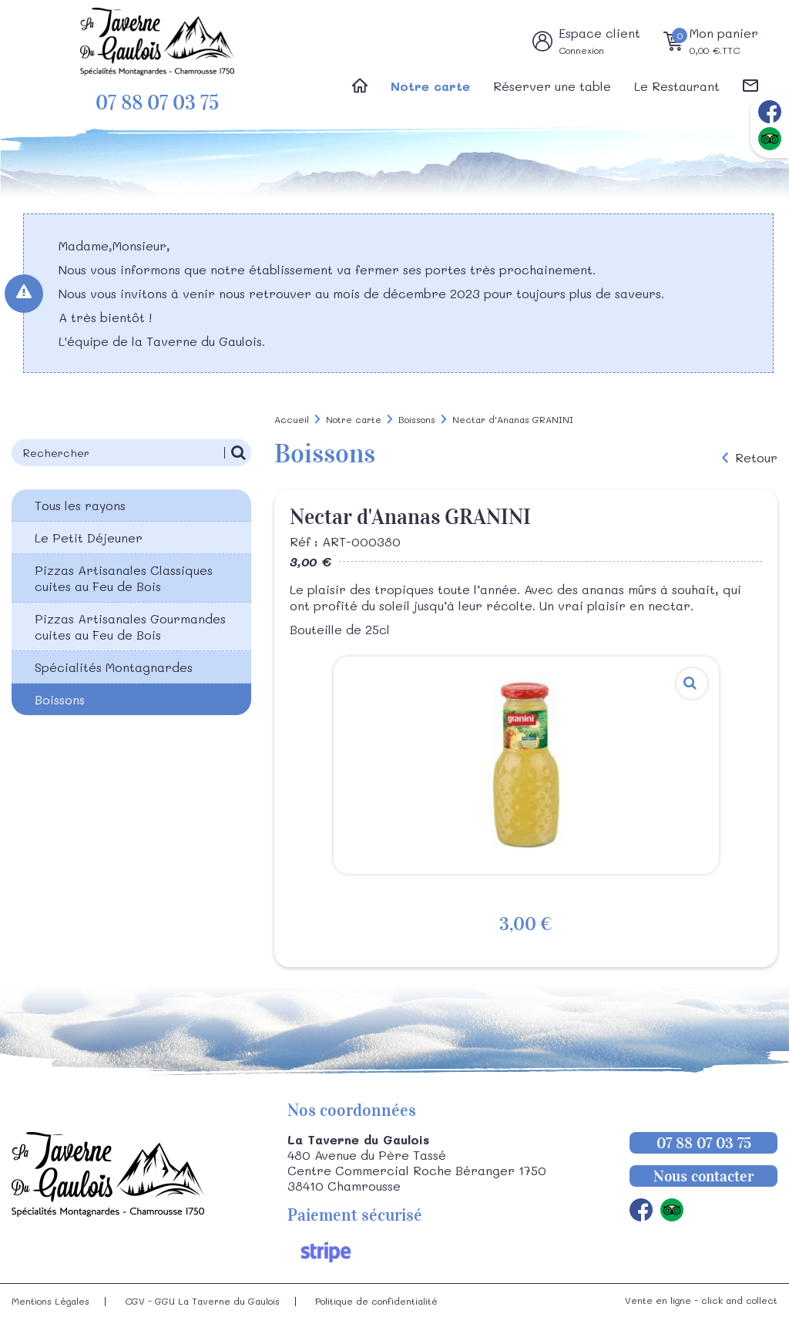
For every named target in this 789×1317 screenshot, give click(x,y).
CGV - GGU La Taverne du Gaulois (202, 1301)
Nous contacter (703, 1176)
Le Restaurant (677, 86)
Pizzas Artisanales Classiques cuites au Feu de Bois (124, 578)
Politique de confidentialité (376, 1301)
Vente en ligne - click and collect (701, 1300)
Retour (756, 457)
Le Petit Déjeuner (89, 537)
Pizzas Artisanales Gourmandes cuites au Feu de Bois (130, 626)
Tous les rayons (80, 505)
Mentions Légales (50, 1301)
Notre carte (430, 86)
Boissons (60, 699)
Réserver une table (552, 86)
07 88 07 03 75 (157, 103)
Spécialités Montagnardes (114, 667)
